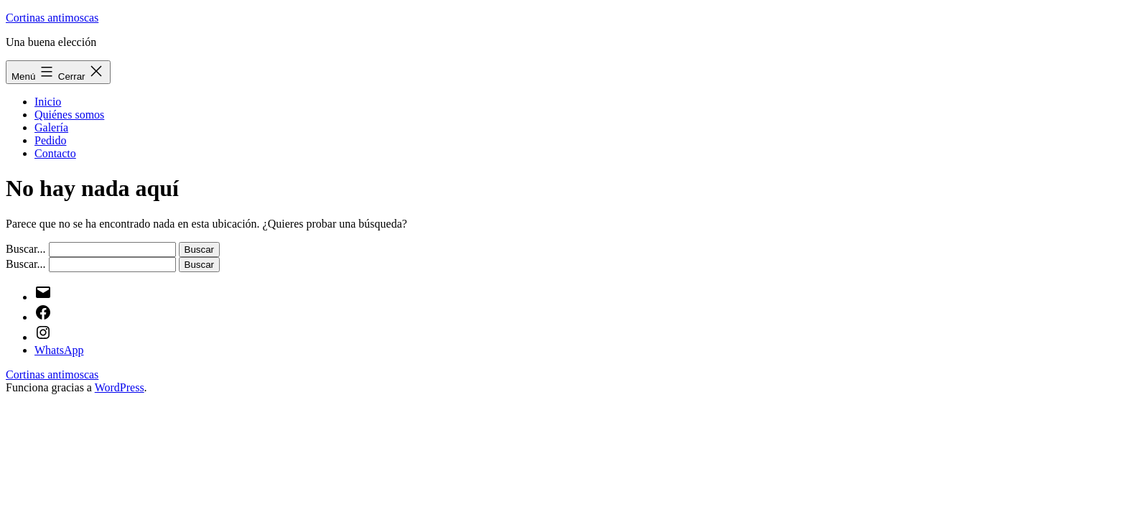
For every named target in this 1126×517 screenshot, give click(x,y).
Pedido (50, 140)
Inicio (47, 102)
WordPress (119, 387)
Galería (51, 127)
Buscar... (26, 249)
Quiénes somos (69, 114)
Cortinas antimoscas (52, 17)
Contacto (55, 153)
